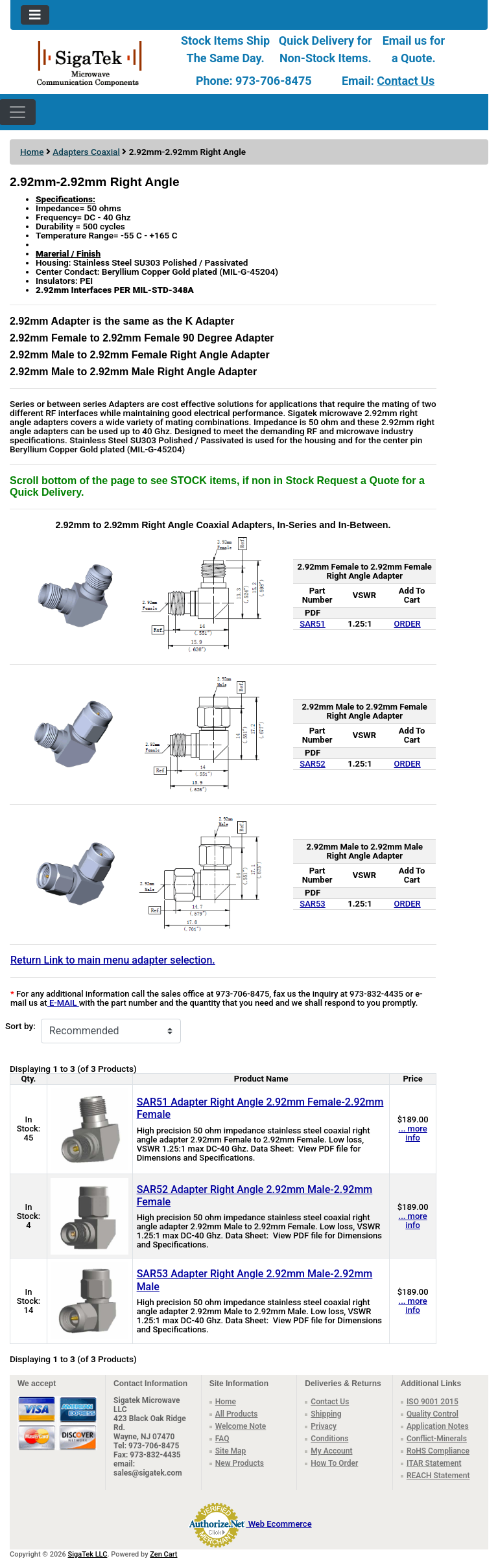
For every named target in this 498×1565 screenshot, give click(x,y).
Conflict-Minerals (437, 1438)
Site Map (230, 1450)
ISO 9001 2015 (432, 1401)
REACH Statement (438, 1475)
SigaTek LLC (88, 1554)
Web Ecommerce (280, 1524)
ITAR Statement (434, 1463)
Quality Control (432, 1414)
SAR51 (312, 624)
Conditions (329, 1438)
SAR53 (312, 904)
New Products (239, 1463)
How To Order (334, 1463)
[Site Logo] (90, 62)
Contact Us (405, 80)
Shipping (326, 1414)
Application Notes (438, 1426)
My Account (331, 1450)
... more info (413, 1133)
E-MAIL (63, 1003)
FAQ (222, 1438)
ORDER (407, 624)
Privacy (324, 1426)
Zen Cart (163, 1554)
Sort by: (20, 1026)
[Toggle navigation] (35, 15)
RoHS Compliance (438, 1450)
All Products (236, 1414)
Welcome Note (241, 1426)
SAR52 (312, 764)
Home (31, 151)
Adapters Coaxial (86, 151)
